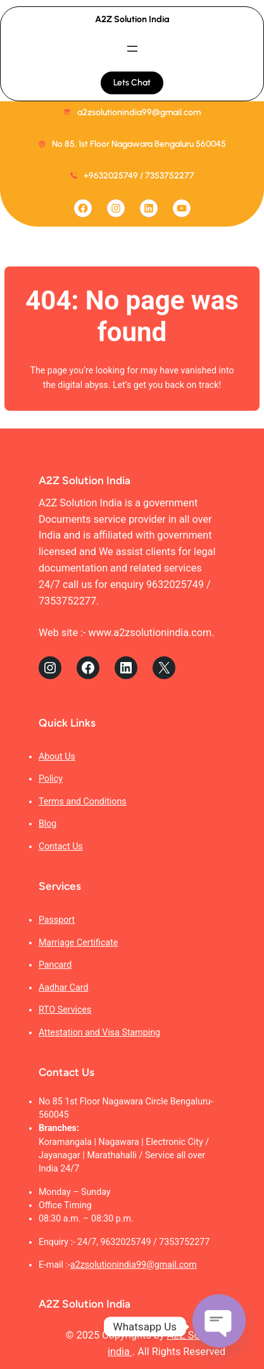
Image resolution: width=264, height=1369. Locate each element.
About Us (57, 756)
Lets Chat (132, 82)
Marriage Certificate (78, 942)
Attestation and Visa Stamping (99, 1032)
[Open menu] (132, 48)
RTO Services (65, 1009)
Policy (51, 778)
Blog (47, 823)
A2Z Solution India (132, 19)
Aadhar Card (64, 987)
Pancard (55, 965)
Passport (57, 920)
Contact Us (61, 846)
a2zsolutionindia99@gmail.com (133, 1265)
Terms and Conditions (83, 801)
